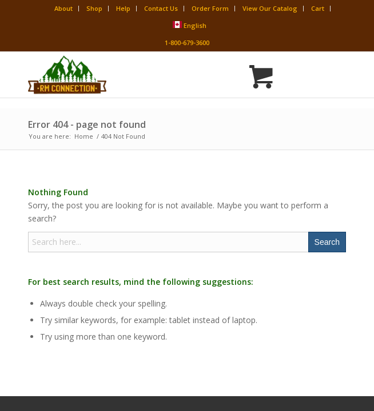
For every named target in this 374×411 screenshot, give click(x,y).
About (63, 8)
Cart (317, 8)
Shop (94, 8)
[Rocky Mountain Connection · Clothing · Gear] (155, 75)
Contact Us (161, 8)
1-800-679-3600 (187, 42)
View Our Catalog (269, 8)
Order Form (210, 8)
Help (123, 8)
